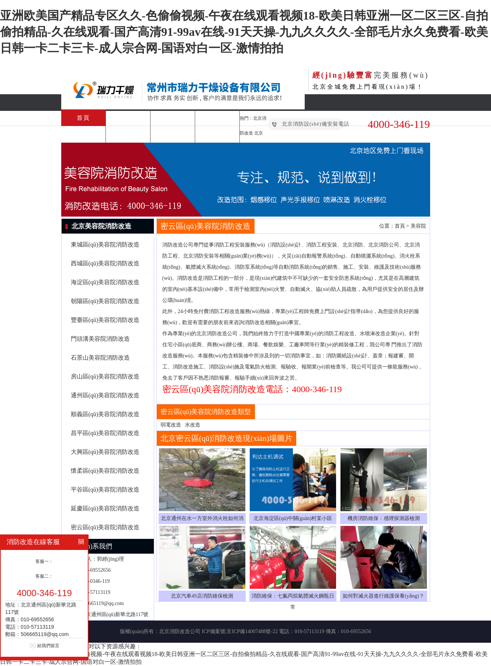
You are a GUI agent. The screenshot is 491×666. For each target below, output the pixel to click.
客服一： (44, 561)
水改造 (192, 425)
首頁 (83, 118)
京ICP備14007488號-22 (252, 631)
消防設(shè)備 (128, 134)
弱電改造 (170, 425)
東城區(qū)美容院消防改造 (105, 244)
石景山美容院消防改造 (100, 357)
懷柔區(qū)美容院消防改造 (105, 471)
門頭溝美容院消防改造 (100, 339)
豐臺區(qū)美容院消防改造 (105, 320)
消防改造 (172, 118)
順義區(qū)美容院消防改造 (105, 414)
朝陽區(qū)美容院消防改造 (105, 301)
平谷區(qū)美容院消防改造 (105, 489)
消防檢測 (83, 134)
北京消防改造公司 (179, 631)
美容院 (418, 226)
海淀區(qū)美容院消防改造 (105, 282)
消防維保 (217, 118)
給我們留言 (48, 645)
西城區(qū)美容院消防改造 (105, 263)
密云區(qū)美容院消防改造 (105, 527)
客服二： (44, 576)
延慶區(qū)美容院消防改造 (105, 508)
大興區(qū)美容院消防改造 (105, 452)
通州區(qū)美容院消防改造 (105, 395)
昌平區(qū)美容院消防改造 (105, 433)
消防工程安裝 (128, 118)
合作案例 (172, 134)
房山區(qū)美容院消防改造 (105, 376)
